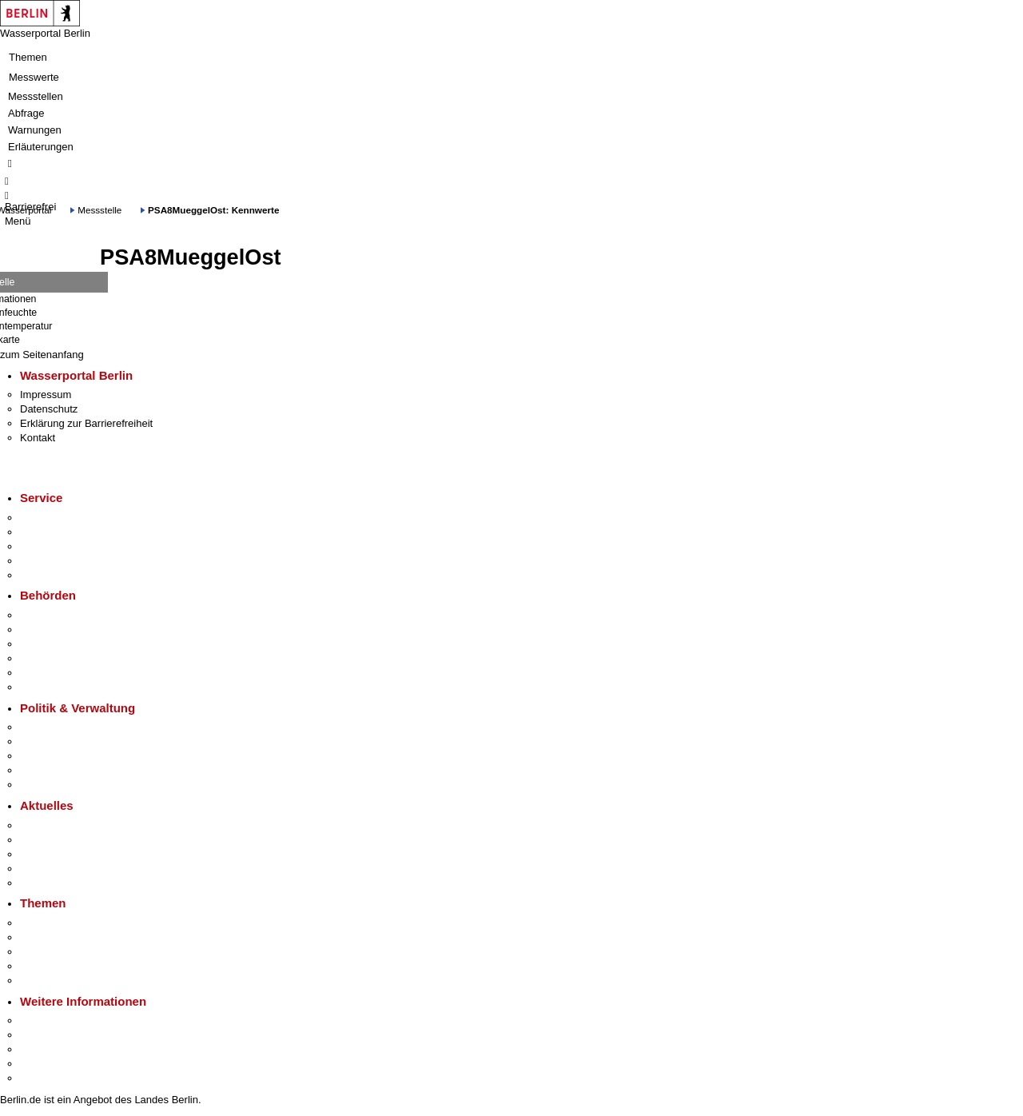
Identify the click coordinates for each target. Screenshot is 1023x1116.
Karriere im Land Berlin (73, 741)
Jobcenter (43, 673)
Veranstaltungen (57, 854)
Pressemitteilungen (64, 825)
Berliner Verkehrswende (75, 937)
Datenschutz (49, 409)
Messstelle (99, 210)
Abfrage (26, 113)
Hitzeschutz (47, 883)
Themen (28, 57)
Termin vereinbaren (64, 532)
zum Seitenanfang (42, 355)
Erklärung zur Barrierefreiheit (86, 423)
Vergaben (42, 785)
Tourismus (43, 1035)
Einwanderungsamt (64, 687)
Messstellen (35, 96)
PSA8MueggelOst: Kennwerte (213, 210)
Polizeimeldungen (61, 840)
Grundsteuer (49, 980)
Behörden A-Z (52, 615)
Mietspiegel (46, 966)
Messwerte (34, 77)
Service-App (48, 518)
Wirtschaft (43, 1049)
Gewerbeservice (57, 575)
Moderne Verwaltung (67, 952)
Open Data (45, 770)
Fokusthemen (51, 923)
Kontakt (37, 438)
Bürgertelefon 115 (61, 546)
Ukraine (38, 869)
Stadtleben (45, 1064)
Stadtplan (42, 1078)
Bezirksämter (50, 644)
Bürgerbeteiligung (61, 756)
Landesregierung (59, 727)
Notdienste (45, 561)
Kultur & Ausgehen (63, 1020)
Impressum (45, 395)
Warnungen (35, 130)
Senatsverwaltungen (67, 630)
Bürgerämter (49, 658)
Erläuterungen (41, 147)
